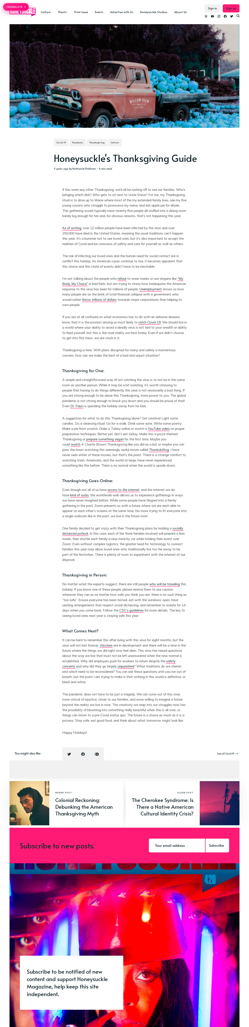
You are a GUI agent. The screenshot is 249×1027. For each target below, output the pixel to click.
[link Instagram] (218, 17)
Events (99, 12)
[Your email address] (177, 845)
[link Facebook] (225, 17)
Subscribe (216, 845)
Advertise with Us (121, 12)
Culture (46, 12)
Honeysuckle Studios (153, 12)
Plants (62, 12)
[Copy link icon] (97, 754)
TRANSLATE (16, 6)
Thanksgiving (97, 142)
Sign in (212, 8)
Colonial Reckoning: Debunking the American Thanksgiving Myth (84, 806)
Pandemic (77, 142)
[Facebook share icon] (83, 754)
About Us (180, 12)
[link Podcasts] (206, 17)
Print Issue (81, 12)
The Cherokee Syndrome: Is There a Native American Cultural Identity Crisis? (163, 806)
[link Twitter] (231, 17)
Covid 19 (61, 142)
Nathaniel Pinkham (84, 168)
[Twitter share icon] (69, 754)
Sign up (231, 8)
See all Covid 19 (227, 753)
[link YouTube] (212, 17)
